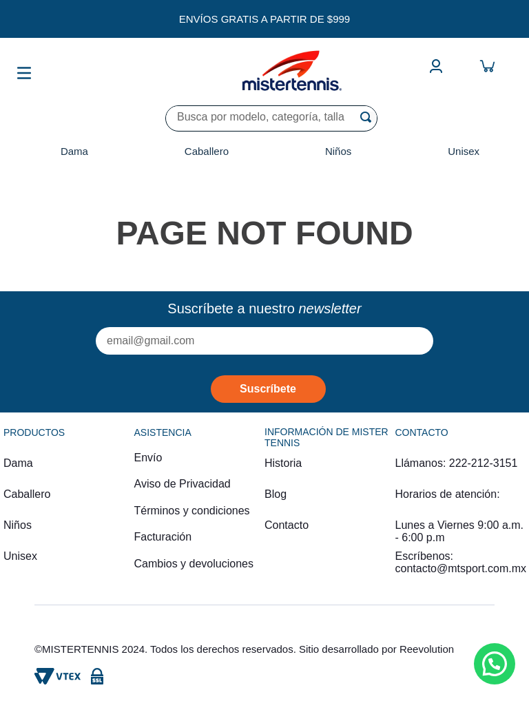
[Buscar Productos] (368, 117)
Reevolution (427, 649)
